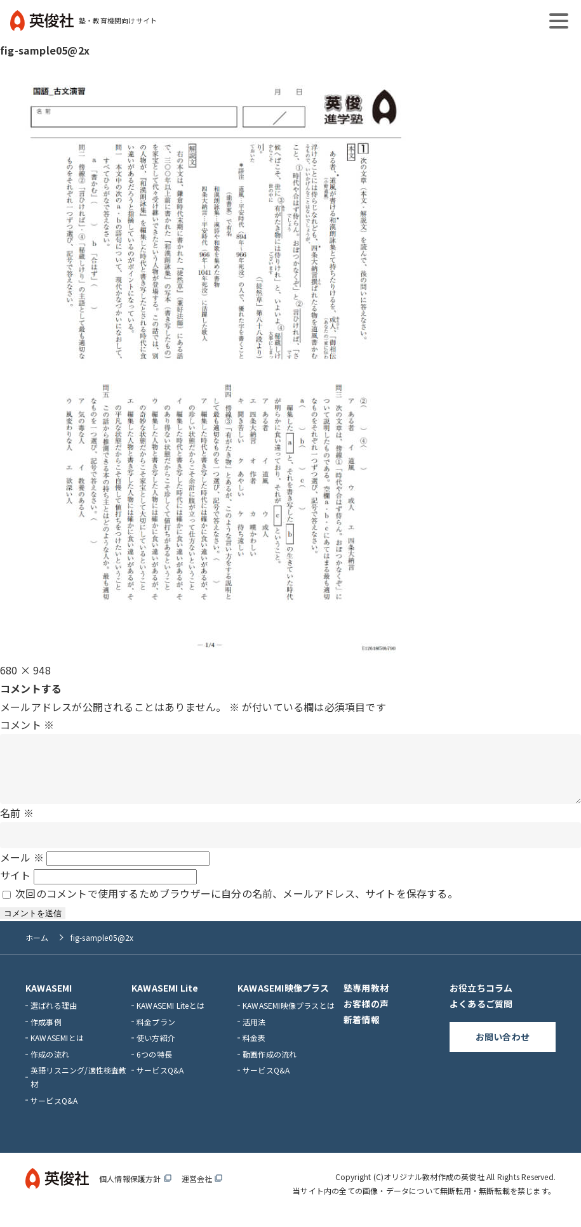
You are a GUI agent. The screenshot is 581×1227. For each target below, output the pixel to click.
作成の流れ (49, 1066)
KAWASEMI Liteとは (170, 1018)
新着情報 (362, 1032)
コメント (27, 724)
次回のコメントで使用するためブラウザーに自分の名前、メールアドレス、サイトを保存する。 (236, 906)
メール (22, 869)
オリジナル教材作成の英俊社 (434, 1189)
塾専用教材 (366, 1000)
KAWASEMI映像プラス (283, 1000)
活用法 (254, 1034)
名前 (17, 825)
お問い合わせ (503, 1049)
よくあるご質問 (481, 1016)
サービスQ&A (53, 1113)
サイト (15, 887)
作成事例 (46, 1034)
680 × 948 (25, 670)
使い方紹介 (156, 1050)
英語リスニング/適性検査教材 (78, 1089)
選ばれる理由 (53, 1018)
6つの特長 (154, 1066)
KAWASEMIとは (57, 1050)
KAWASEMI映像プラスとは (289, 1018)
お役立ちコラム (481, 1000)
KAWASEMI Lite (165, 1000)
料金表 (254, 1050)
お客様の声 (366, 1016)
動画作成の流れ (270, 1066)
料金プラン (156, 1034)
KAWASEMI (48, 1000)
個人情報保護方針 (135, 1191)
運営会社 (202, 1191)
